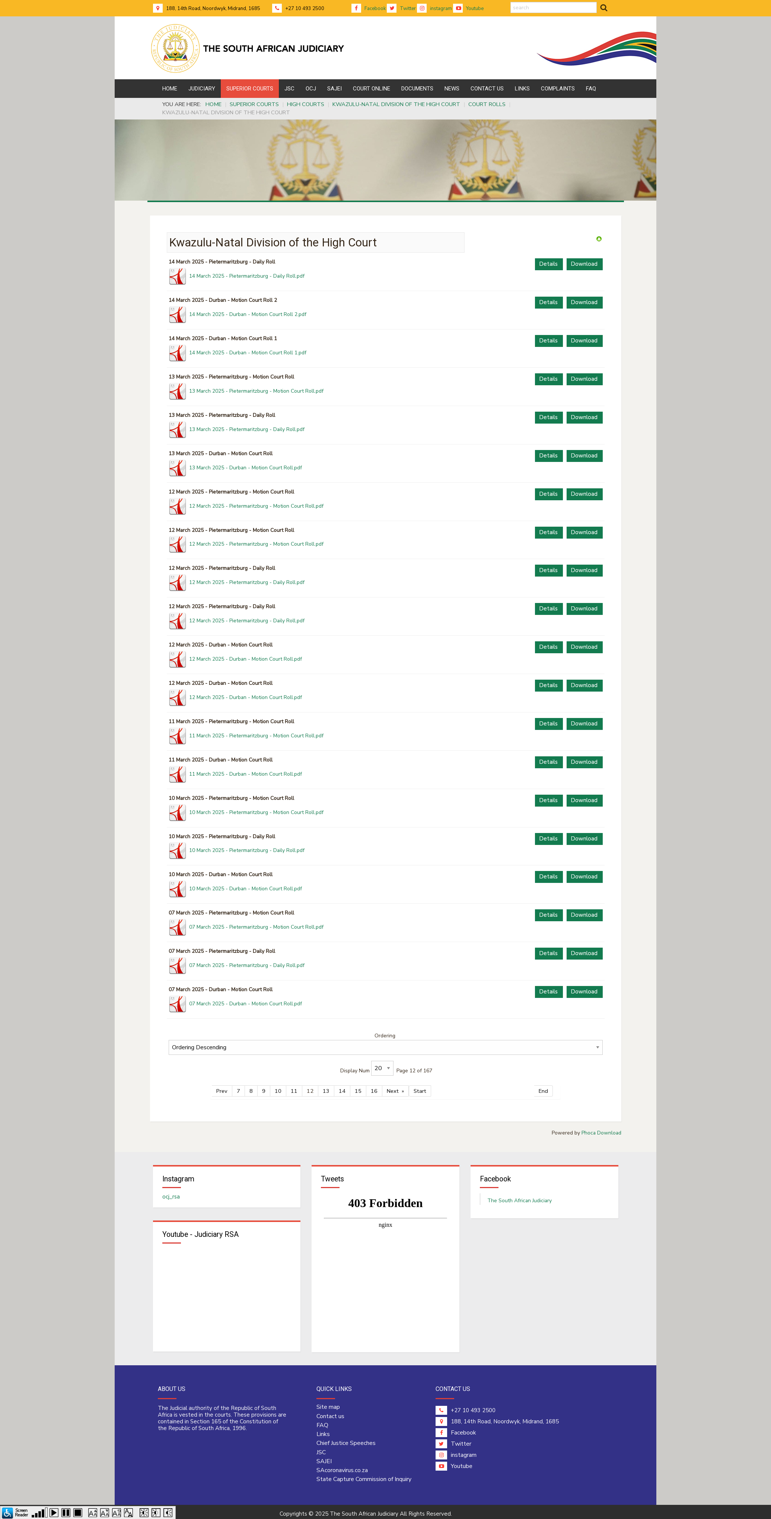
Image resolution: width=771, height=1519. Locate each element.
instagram (434, 8)
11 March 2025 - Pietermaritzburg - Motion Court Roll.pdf (256, 735)
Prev (221, 1087)
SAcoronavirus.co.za (342, 1466)
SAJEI (324, 1457)
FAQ (322, 1421)
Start (420, 1087)
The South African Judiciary (519, 1196)
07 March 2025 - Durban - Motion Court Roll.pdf (245, 1003)
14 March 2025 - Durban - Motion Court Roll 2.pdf (247, 314)
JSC (321, 1449)
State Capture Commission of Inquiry (363, 1475)
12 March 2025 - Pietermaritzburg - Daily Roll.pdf (247, 582)
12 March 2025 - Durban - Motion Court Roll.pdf (245, 659)
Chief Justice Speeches (346, 1439)
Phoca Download (601, 1129)
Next (393, 1087)
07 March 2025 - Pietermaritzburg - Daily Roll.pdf (247, 965)
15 (358, 1087)
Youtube (468, 8)
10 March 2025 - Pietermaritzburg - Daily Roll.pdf (247, 850)
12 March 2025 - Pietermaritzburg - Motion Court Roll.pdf (256, 506)
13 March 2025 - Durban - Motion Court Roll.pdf (245, 467)
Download (584, 264)
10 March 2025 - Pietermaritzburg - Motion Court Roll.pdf (256, 812)
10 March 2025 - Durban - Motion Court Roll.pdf (245, 888)
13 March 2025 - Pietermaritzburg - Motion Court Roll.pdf (256, 391)
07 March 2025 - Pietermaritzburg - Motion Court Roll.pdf (256, 927)
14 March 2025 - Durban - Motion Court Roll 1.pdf (247, 352)
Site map (328, 1403)
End (543, 1087)
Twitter (401, 8)
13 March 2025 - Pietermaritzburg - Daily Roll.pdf (247, 429)
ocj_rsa (171, 1193)
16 (374, 1087)
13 (326, 1087)
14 (342, 1087)
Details (548, 264)
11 (294, 1087)
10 (278, 1087)
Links (323, 1430)
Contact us (330, 1412)
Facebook (368, 8)
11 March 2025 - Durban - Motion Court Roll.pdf (245, 774)
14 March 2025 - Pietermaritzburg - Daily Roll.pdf (247, 276)
